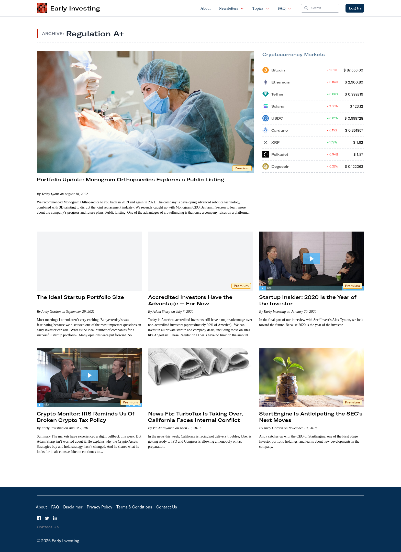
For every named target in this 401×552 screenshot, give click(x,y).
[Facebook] (39, 518)
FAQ (285, 8)
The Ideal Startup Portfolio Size (80, 297)
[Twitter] (47, 518)
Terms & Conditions (134, 506)
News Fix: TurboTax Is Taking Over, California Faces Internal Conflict (195, 416)
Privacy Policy (99, 506)
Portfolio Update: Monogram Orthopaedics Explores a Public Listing (130, 179)
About (206, 8)
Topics (260, 8)
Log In (355, 8)
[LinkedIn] (55, 518)
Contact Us (166, 506)
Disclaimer (73, 506)
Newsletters (231, 8)
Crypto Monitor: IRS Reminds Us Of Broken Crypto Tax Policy (86, 416)
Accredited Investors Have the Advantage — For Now (190, 300)
